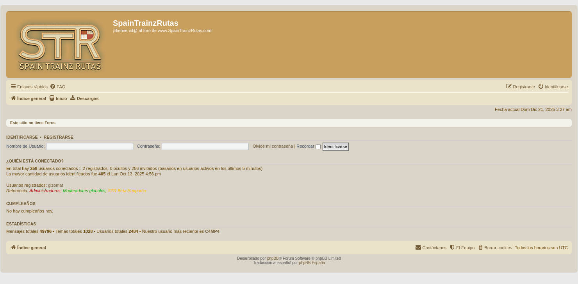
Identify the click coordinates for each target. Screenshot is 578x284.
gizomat (55, 185)
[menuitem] (57, 86)
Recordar (308, 146)
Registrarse (58, 137)
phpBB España (312, 263)
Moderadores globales (84, 190)
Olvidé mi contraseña (273, 146)
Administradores (44, 190)
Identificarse (22, 137)
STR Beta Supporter (127, 190)
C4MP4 (212, 231)
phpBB (273, 258)
